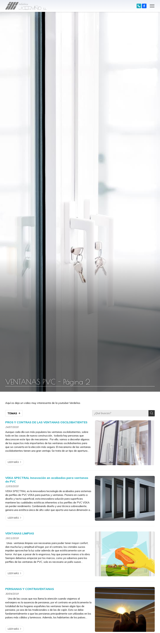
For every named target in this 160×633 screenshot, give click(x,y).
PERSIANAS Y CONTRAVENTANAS (29, 589)
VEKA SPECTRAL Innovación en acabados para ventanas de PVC (46, 479)
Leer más (13, 462)
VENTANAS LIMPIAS (19, 533)
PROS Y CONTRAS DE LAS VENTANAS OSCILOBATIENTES (46, 422)
